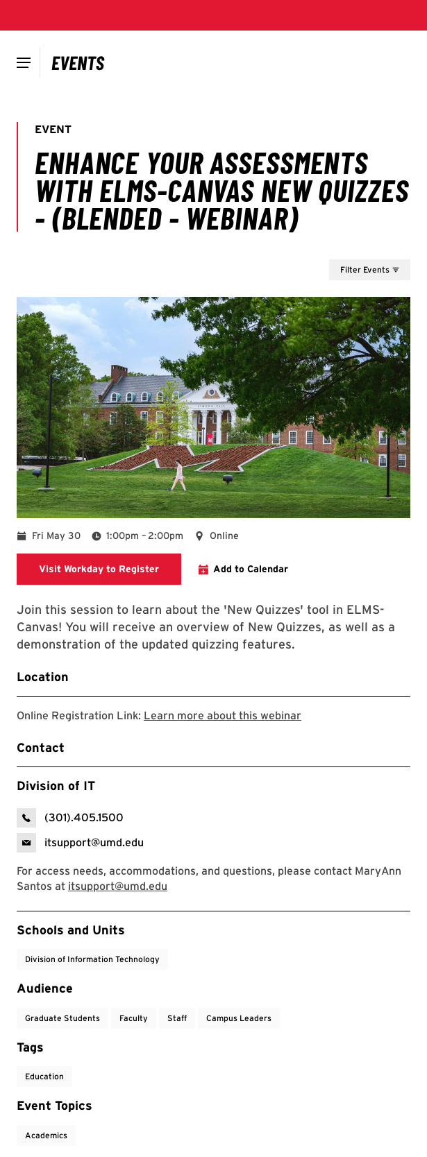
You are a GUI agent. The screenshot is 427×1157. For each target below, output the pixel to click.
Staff (177, 1018)
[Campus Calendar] (78, 62)
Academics (46, 1135)
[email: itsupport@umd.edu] (117, 886)
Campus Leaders (238, 1018)
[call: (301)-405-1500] (70, 818)
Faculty (133, 1018)
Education (44, 1076)
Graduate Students (62, 1018)
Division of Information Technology (92, 959)
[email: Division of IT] (80, 842)
